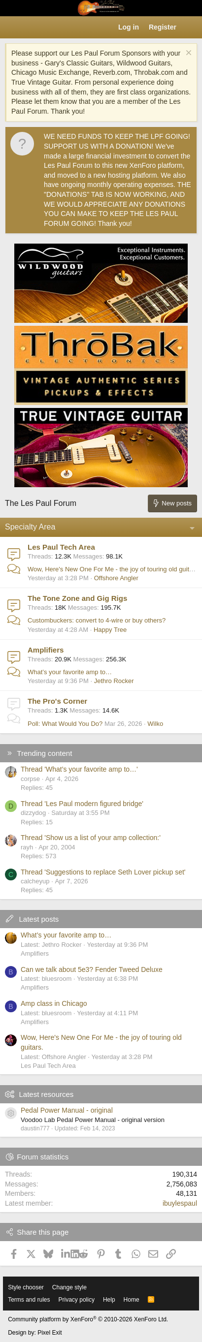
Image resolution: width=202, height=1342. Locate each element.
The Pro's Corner (57, 701)
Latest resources (46, 1094)
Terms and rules (29, 1299)
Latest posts (39, 919)
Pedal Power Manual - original (67, 1110)
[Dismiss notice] (187, 54)
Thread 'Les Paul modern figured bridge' (82, 804)
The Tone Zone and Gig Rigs (77, 598)
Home (131, 1299)
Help (109, 1299)
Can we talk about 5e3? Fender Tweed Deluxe (92, 969)
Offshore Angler (116, 578)
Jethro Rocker (114, 681)
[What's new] (190, 27)
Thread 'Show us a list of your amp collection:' (91, 838)
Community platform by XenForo (88, 1319)
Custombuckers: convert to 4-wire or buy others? (97, 620)
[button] (13, 27)
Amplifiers (46, 650)
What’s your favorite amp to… (70, 672)
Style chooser (26, 1287)
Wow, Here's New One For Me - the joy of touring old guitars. (114, 569)
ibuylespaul (180, 1203)
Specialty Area (30, 527)
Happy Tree (110, 629)
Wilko (155, 723)
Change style (69, 1287)
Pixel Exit (49, 1332)
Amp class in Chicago (54, 1003)
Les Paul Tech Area (61, 547)
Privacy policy (77, 1299)
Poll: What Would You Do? (65, 723)
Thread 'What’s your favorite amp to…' (79, 769)
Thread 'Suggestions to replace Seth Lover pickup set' (103, 872)
